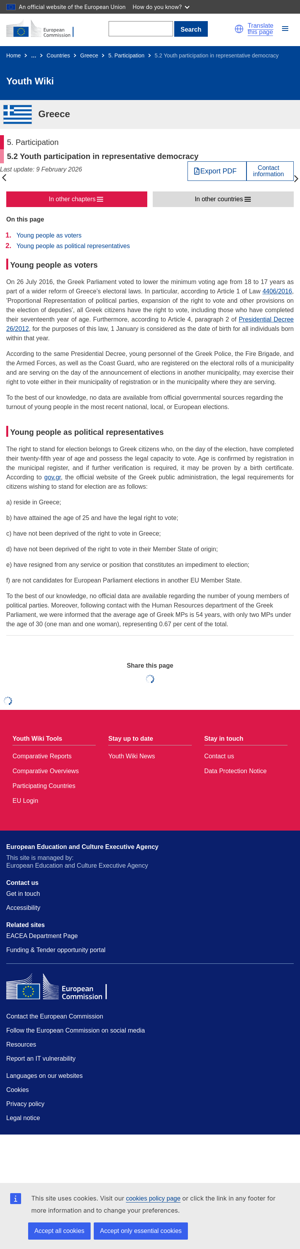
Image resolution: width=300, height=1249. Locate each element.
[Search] (141, 28)
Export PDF (218, 171)
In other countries (219, 199)
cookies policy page (153, 1198)
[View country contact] (270, 171)
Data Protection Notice (235, 771)
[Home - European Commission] (44, 29)
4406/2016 (277, 291)
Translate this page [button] (260, 29)
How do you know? (161, 7)
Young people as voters (49, 235)
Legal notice (23, 1118)
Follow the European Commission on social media (75, 1030)
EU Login (25, 800)
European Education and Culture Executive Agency (82, 846)
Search (190, 29)
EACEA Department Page (42, 936)
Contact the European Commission (54, 1016)
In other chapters (72, 199)
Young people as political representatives (73, 246)
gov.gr (52, 477)
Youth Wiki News (131, 756)
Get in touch (23, 893)
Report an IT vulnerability (41, 1058)
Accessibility (23, 907)
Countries (58, 55)
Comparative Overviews (45, 771)
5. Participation (126, 55)
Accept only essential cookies (141, 1231)
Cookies (17, 1089)
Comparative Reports (41, 756)
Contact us (219, 756)
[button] (239, 29)
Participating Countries (43, 786)
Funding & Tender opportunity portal (55, 950)
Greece (89, 55)
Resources (21, 1044)
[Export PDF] (217, 171)
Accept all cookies (59, 1231)
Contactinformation (268, 171)
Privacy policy (25, 1104)
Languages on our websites (44, 1075)
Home (13, 55)
